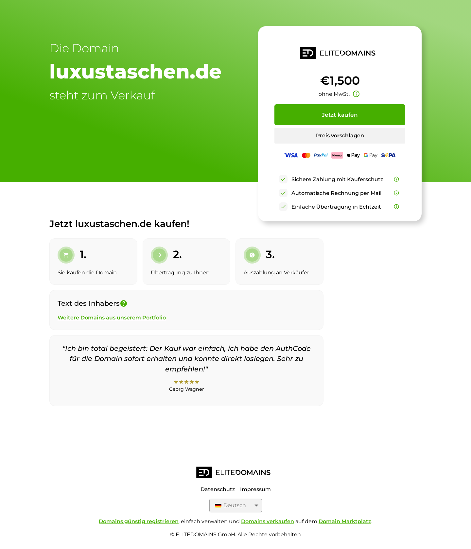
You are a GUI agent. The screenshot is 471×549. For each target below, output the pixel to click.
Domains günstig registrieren (139, 521)
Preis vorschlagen (340, 135)
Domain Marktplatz (345, 521)
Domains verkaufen (267, 521)
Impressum (255, 489)
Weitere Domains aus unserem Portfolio (112, 318)
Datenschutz (218, 489)
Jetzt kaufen (340, 115)
